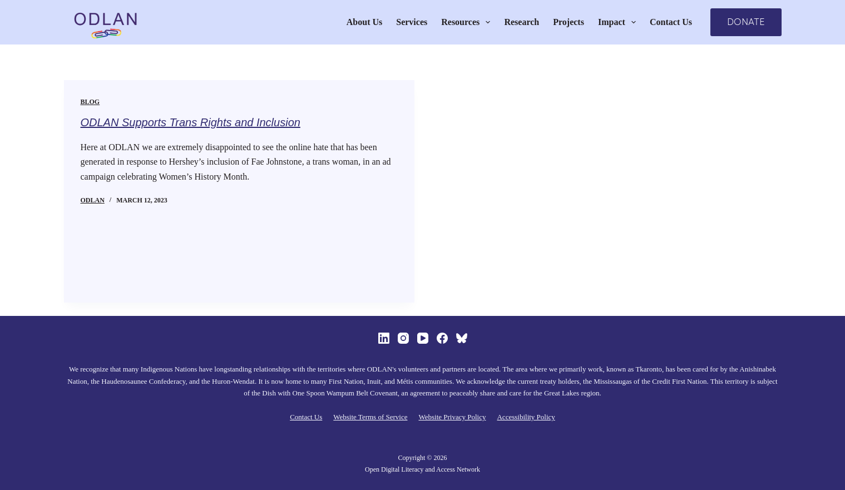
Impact (619, 22)
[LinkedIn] (383, 338)
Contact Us (671, 22)
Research (521, 22)
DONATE (746, 22)
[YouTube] (422, 338)
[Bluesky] (461, 338)
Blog (90, 102)
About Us (364, 22)
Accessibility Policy (526, 417)
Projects (568, 22)
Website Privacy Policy (452, 417)
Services (411, 22)
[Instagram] (403, 338)
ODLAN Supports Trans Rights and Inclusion (190, 122)
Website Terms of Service (370, 417)
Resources (468, 22)
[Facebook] (442, 338)
